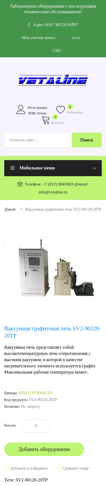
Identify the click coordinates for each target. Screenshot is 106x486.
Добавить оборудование (44, 449)
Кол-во (10, 425)
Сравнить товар (75, 468)
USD (59, 51)
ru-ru (78, 38)
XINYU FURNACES (35, 393)
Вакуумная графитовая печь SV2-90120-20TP (63, 209)
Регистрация (37, 107)
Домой (10, 209)
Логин (41, 113)
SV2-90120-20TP (32, 480)
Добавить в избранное (29, 468)
